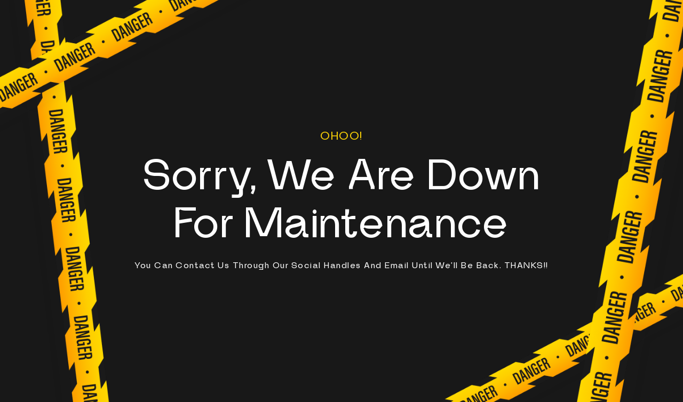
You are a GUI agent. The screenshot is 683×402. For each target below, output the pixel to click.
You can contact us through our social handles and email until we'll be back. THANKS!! (341, 265)
